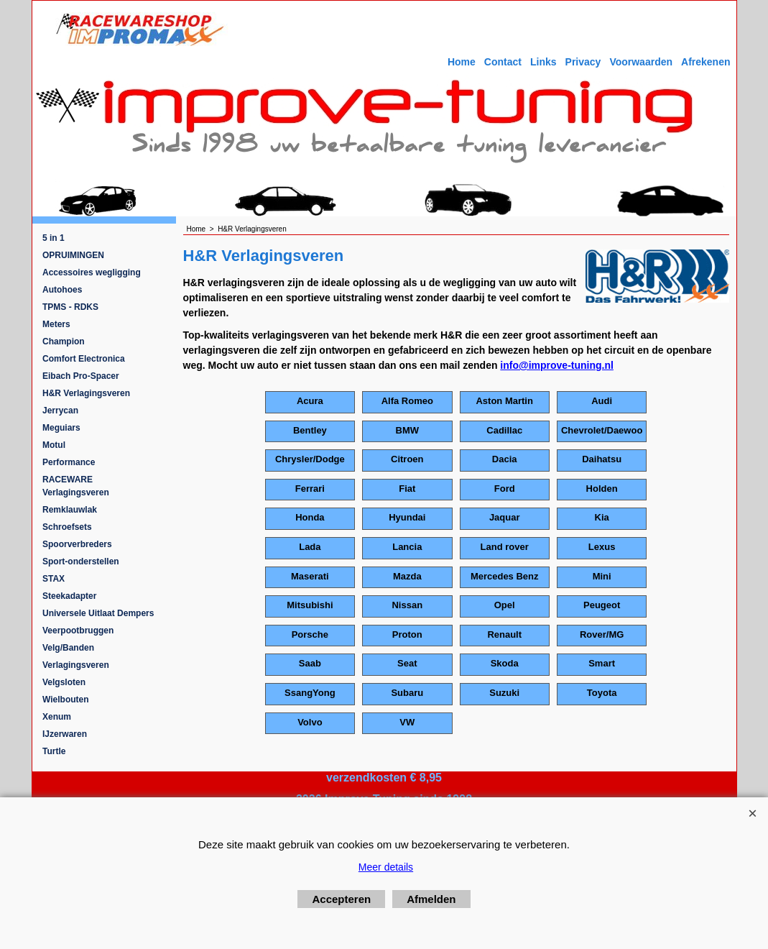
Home (462, 62)
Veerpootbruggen (78, 630)
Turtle (53, 751)
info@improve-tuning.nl (557, 365)
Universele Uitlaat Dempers (98, 613)
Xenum (56, 717)
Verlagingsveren (75, 665)
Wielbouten (65, 699)
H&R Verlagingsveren (86, 393)
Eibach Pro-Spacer (80, 376)
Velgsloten (63, 682)
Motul (53, 445)
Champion (63, 341)
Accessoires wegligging (91, 272)
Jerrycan (60, 410)
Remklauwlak (69, 510)
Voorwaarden (640, 62)
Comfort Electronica (83, 359)
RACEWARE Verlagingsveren (75, 486)
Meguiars (61, 428)
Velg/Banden (68, 648)
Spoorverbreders (77, 544)
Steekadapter (69, 596)
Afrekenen (705, 62)
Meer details (385, 867)
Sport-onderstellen (80, 561)
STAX (53, 579)
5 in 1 (53, 238)
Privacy (583, 62)
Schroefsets (67, 527)
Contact (503, 62)
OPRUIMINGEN (73, 255)
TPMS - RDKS (70, 307)
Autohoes (62, 290)
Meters (56, 324)
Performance (68, 462)
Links (543, 62)
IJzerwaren (64, 734)
